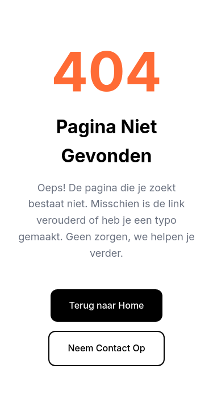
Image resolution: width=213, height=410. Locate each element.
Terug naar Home (106, 305)
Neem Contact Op (106, 348)
